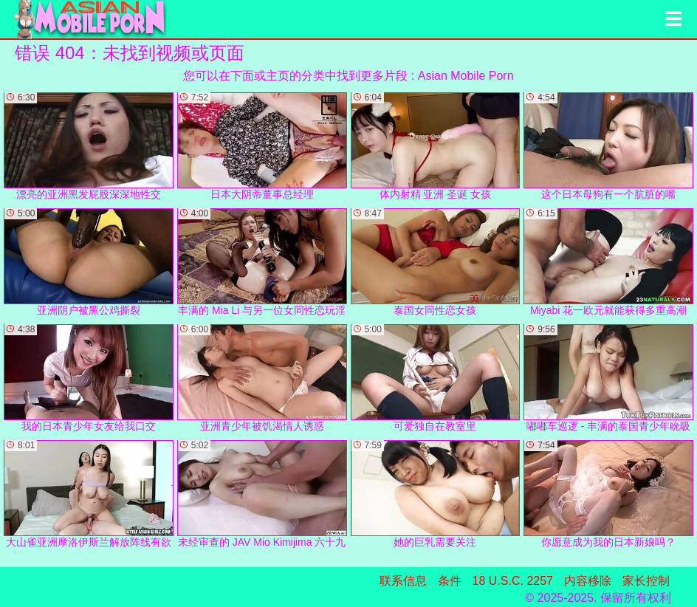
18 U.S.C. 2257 (513, 581)
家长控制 (646, 581)
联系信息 (403, 581)
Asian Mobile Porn (466, 75)
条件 (449, 581)
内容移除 (587, 581)
